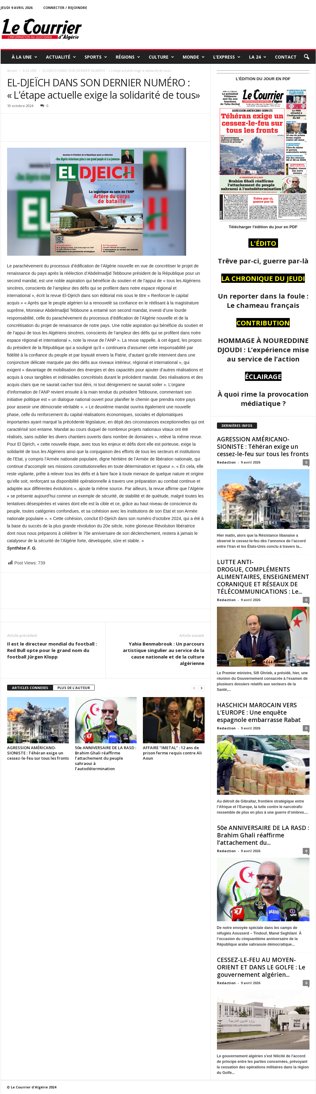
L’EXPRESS (226, 57)
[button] (306, 57)
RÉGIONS (128, 57)
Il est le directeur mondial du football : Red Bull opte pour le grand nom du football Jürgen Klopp (52, 650)
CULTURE (161, 57)
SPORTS (96, 57)
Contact (286, 57)
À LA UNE (24, 57)
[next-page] (201, 688)
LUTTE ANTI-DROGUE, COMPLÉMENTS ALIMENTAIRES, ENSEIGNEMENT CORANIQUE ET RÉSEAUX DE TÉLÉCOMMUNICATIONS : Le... (263, 577)
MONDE (194, 57)
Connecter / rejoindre (65, 7)
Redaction (226, 462)
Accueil (12, 70)
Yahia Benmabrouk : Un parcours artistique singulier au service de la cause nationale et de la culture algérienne (163, 653)
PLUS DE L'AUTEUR (73, 687)
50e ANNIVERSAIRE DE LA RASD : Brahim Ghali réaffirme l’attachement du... (263, 835)
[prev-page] (194, 688)
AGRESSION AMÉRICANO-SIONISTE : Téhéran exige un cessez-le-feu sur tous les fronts (38, 753)
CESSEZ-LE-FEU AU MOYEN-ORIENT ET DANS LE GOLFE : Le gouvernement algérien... (261, 967)
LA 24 (257, 57)
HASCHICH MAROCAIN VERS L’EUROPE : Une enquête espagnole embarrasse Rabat (259, 712)
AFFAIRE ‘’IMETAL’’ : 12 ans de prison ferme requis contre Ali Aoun (172, 753)
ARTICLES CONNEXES (30, 687)
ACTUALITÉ (61, 57)
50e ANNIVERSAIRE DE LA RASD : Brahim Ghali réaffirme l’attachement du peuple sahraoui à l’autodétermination (105, 758)
